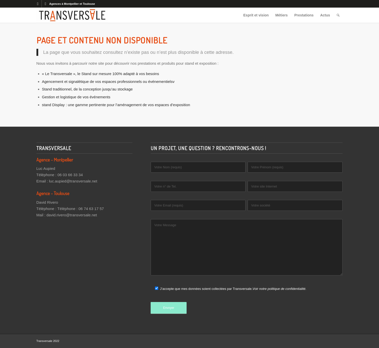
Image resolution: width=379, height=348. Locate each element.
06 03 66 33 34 (70, 175)
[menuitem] (256, 15)
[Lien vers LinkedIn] (45, 4)
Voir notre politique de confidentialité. (279, 289)
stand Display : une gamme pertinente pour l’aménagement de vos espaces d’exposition (116, 105)
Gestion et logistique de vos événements (76, 97)
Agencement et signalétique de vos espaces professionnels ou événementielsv (108, 81)
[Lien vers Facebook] (38, 4)
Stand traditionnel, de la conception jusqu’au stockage (87, 89)
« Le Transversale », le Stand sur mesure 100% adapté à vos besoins (100, 74)
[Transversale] (72, 15)
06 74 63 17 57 (91, 208)
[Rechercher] (338, 15)
